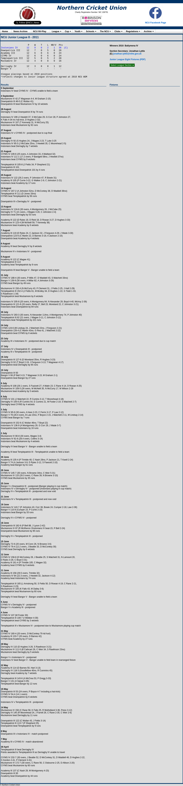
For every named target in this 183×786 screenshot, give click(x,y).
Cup (67, 31)
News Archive (20, 31)
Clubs (117, 31)
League (55, 31)
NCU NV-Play (39, 31)
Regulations (132, 31)
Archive (148, 31)
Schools (90, 31)
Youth (77, 31)
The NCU (104, 31)
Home (5, 31)
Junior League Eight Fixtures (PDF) (127, 59)
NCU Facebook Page (155, 22)
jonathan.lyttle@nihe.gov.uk (127, 53)
